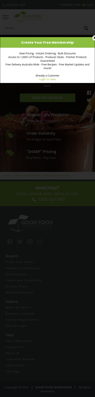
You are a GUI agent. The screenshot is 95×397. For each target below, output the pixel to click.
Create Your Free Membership (47, 42)
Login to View (47, 79)
